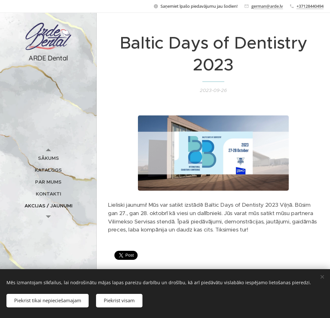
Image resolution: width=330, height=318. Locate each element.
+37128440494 (310, 6)
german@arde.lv (267, 6)
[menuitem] (48, 158)
